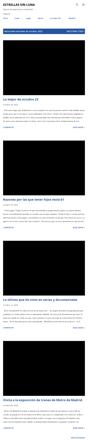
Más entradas (78, 438)
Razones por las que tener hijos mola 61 (33, 199)
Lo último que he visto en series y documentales (40, 299)
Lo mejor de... (56, 18)
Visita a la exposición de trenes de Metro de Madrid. (43, 400)
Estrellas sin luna (19, 4)
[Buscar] (77, 4)
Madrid (72, 18)
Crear (17, 18)
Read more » (79, 127)
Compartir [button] (8, 127)
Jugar (28, 18)
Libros (40, 18)
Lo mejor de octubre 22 (20, 99)
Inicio (5, 18)
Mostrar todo (75, 31)
